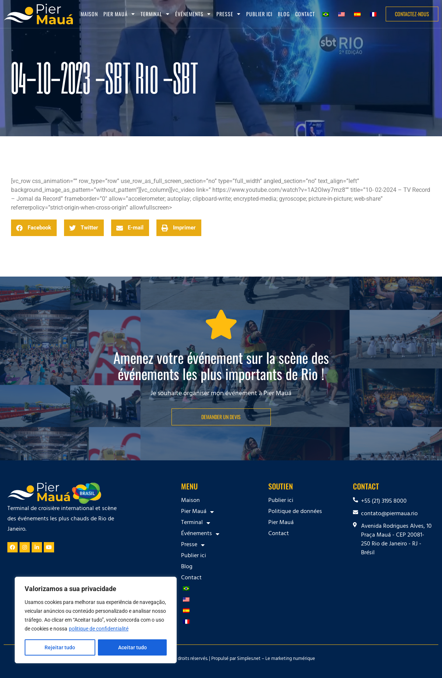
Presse (228, 14)
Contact (305, 14)
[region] (96, 620)
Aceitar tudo (132, 647)
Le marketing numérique (290, 659)
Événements (193, 14)
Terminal (155, 14)
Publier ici (259, 14)
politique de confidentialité (98, 629)
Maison (89, 14)
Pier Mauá (119, 14)
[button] (34, 227)
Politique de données (295, 512)
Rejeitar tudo (60, 647)
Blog (284, 14)
